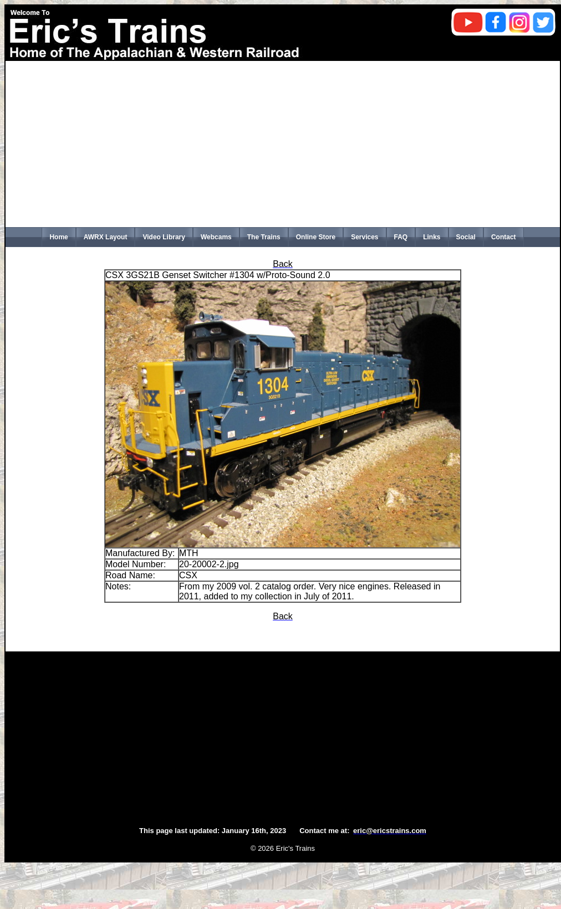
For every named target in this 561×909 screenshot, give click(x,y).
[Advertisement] (283, 144)
